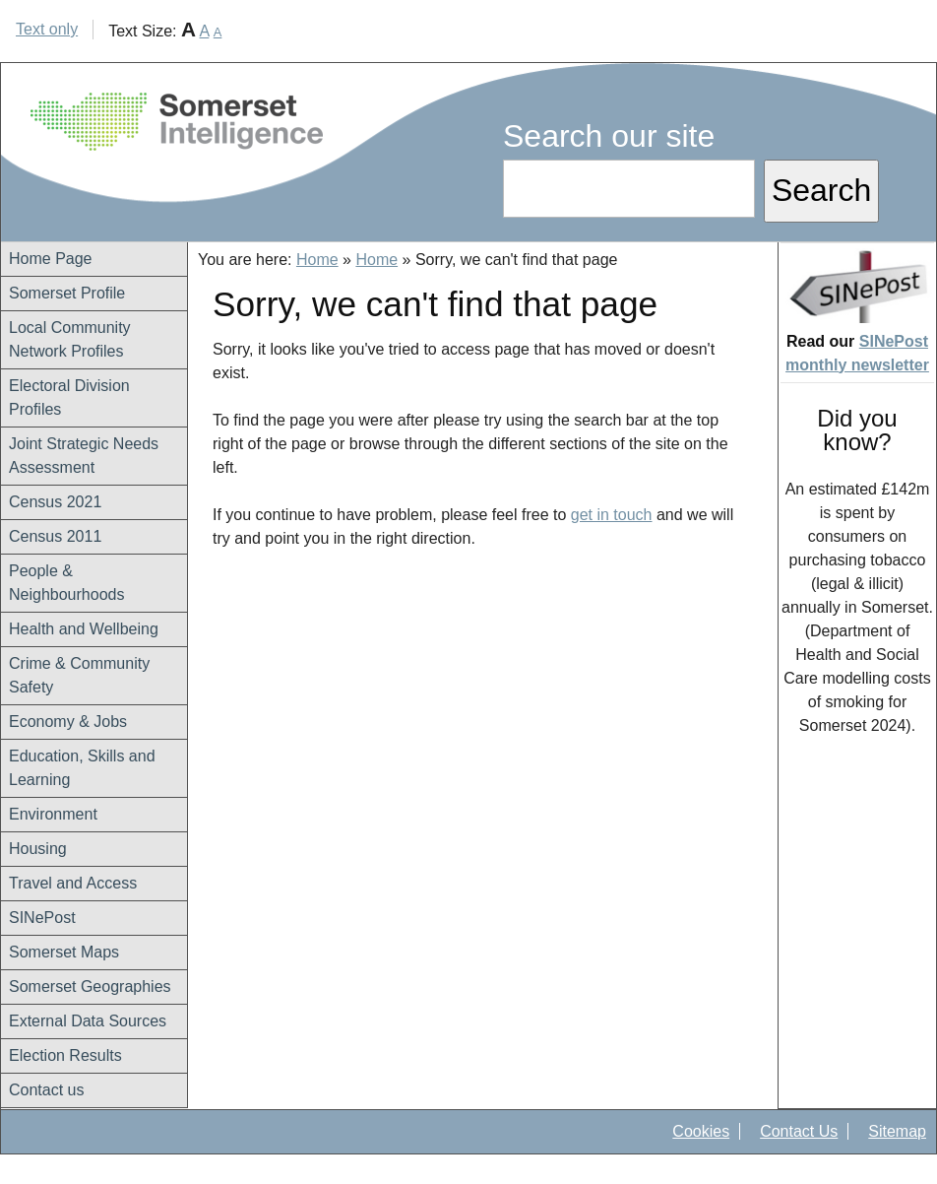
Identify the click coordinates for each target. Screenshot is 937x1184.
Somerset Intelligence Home (177, 122)
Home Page (51, 258)
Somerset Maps (64, 952)
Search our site (609, 136)
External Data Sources (87, 1021)
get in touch (612, 514)
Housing (38, 848)
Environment (53, 814)
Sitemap (897, 1131)
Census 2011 (55, 536)
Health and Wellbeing (83, 629)
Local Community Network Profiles (70, 339)
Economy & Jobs (68, 721)
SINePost (42, 917)
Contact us (46, 1090)
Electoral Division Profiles (69, 397)
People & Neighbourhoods (66, 582)
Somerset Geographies (90, 986)
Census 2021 (55, 501)
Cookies (700, 1131)
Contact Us (799, 1131)
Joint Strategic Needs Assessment (83, 455)
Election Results (65, 1055)
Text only (47, 29)
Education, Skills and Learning (82, 768)
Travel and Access (73, 883)
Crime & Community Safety (79, 675)
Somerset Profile (67, 293)
